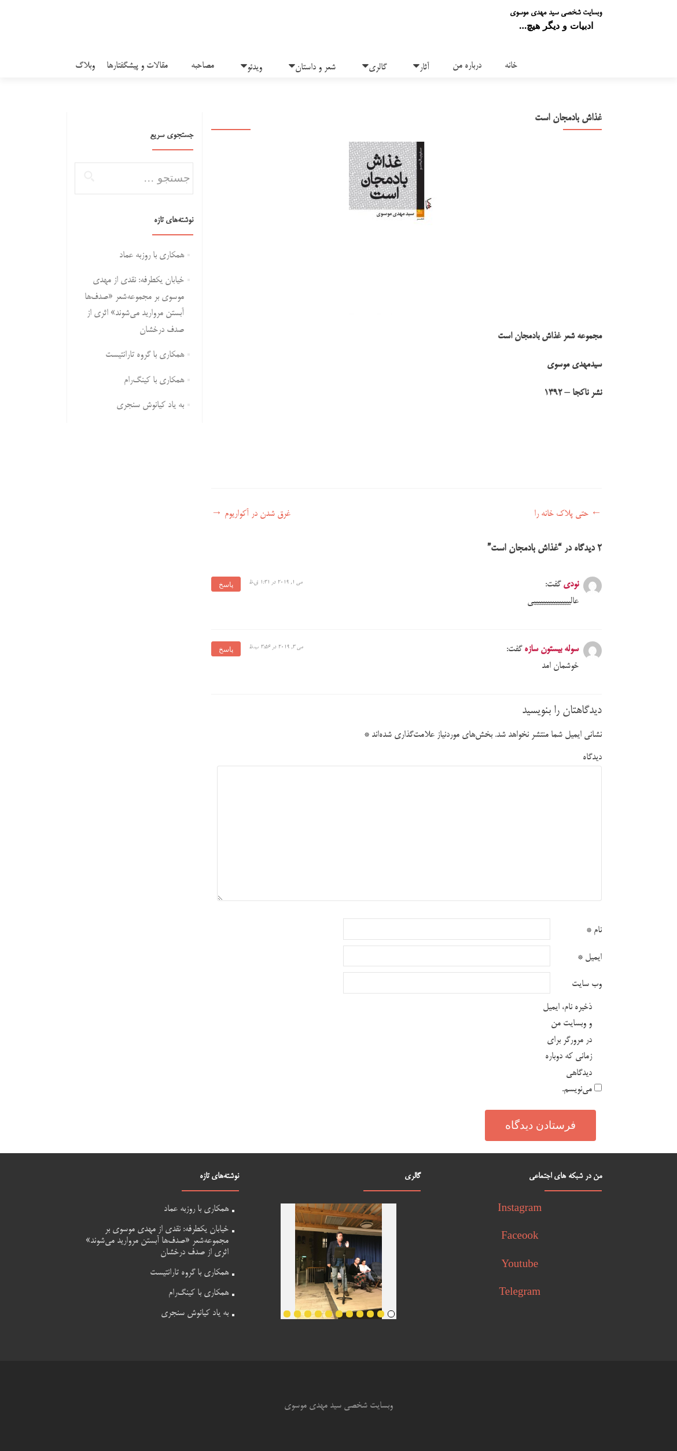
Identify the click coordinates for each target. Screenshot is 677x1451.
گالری (378, 67)
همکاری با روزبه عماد (151, 255)
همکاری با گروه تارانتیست (144, 354)
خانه (511, 65)
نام (594, 930)
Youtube (520, 1265)
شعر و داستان (315, 67)
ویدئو (254, 67)
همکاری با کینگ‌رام (154, 380)
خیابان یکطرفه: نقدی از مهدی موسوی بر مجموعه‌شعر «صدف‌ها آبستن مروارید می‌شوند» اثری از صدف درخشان (157, 1241)
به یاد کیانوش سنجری (150, 405)
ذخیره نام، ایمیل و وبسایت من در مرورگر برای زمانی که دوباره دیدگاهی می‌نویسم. (567, 1048)
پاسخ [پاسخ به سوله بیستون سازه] (226, 649)
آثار (424, 67)
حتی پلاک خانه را (568, 513)
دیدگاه (592, 757)
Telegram (519, 1292)
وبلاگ (85, 65)
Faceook (519, 1236)
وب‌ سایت (587, 984)
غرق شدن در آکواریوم (250, 513)
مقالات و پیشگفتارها (137, 65)
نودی (571, 584)
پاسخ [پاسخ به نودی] (226, 585)
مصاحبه (202, 65)
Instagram (520, 1208)
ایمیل (589, 957)
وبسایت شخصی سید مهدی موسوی (556, 12)
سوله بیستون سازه (551, 649)
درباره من (466, 65)
